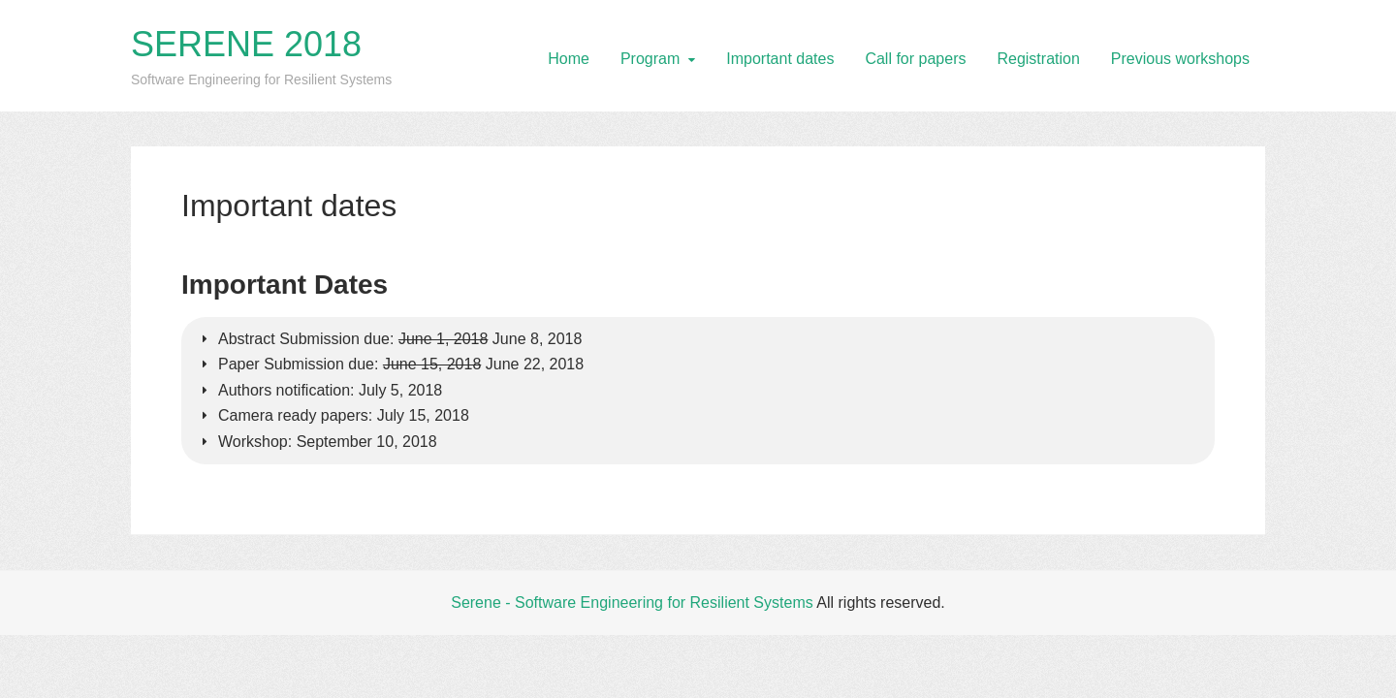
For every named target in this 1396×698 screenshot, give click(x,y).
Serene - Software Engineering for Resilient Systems (632, 602)
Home (568, 58)
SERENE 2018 (246, 44)
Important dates (780, 58)
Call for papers (915, 58)
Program (650, 58)
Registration (1038, 58)
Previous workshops (1180, 58)
